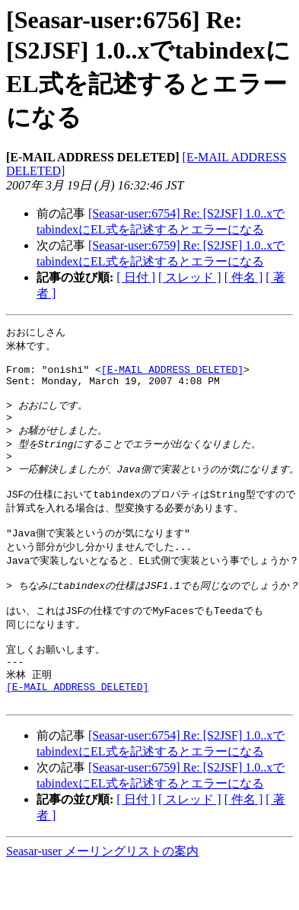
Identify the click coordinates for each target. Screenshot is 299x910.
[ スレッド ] (189, 277)
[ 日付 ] (135, 277)
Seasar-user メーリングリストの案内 (102, 895)
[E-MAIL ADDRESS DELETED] (172, 375)
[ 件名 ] (243, 277)
